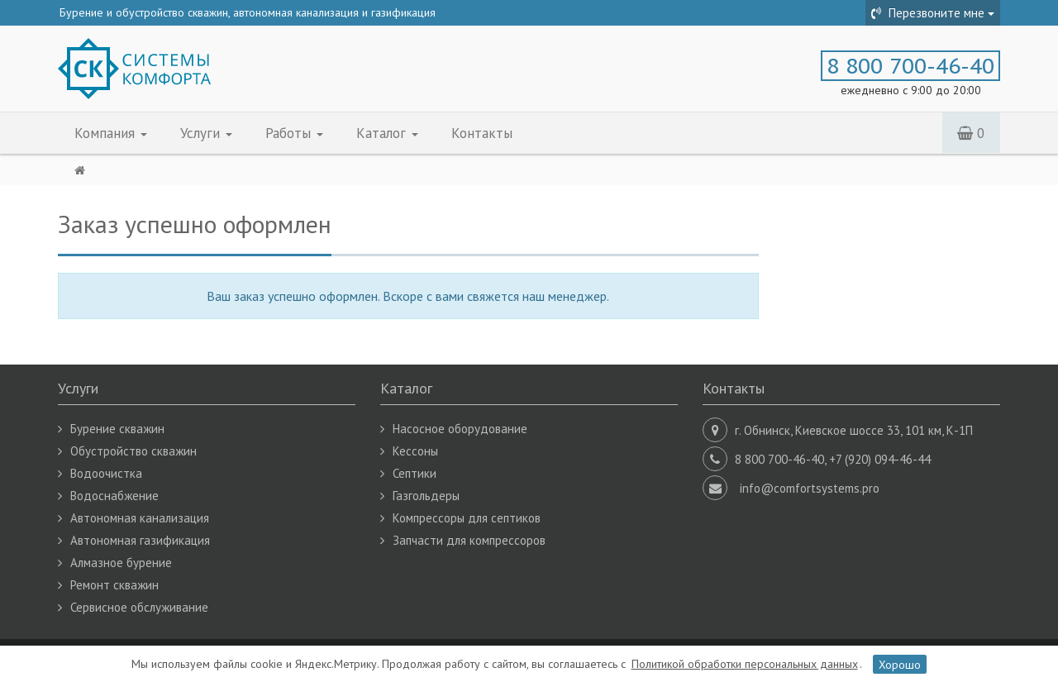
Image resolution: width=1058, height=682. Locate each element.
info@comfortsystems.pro (809, 488)
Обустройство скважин (133, 451)
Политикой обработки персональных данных (744, 663)
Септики (414, 473)
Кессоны (415, 451)
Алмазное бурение (121, 562)
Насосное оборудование (460, 428)
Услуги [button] (206, 133)
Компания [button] (110, 133)
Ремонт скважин (114, 585)
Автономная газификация (140, 540)
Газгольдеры (426, 495)
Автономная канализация (139, 518)
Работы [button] (294, 133)
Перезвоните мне (932, 13)
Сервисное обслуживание (139, 607)
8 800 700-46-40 (910, 65)
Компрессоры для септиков (467, 518)
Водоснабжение (114, 495)
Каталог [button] (387, 133)
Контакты (481, 133)
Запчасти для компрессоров (469, 540)
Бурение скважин (117, 428)
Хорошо (900, 663)
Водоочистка (106, 473)
